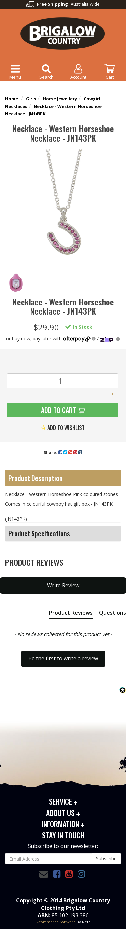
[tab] (71, 614)
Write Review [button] (63, 585)
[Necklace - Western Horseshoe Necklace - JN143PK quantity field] (62, 380)
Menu (15, 71)
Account (78, 71)
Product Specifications (39, 533)
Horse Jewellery (60, 99)
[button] (63, 655)
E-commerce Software (55, 921)
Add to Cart (57, 410)
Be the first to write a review (63, 658)
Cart (109, 71)
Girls (31, 99)
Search (46, 71)
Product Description (35, 478)
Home (11, 99)
